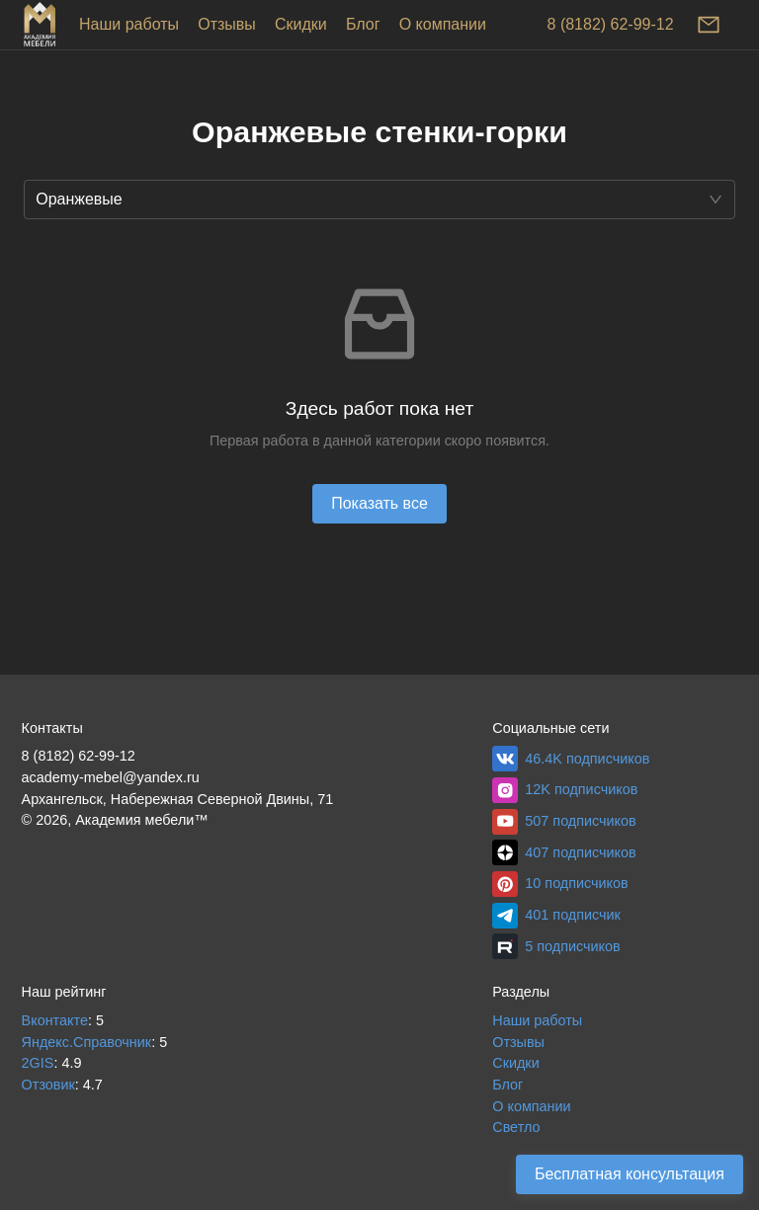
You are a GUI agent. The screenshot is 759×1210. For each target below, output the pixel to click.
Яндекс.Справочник (87, 1042)
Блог (363, 24)
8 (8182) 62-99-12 (611, 24)
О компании (442, 24)
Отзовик (48, 1084)
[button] (379, 199)
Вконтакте (55, 1020)
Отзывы (227, 24)
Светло (516, 1127)
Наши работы (129, 24)
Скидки (301, 24)
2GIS (38, 1063)
